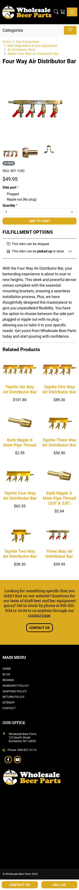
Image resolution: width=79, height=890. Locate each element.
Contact (9, 708)
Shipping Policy (15, 691)
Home (7, 668)
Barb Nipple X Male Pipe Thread (19, 442)
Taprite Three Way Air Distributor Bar (59, 442)
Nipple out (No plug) (20, 199)
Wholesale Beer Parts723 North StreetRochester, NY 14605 (22, 737)
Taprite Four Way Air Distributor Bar (20, 496)
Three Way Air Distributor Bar (59, 554)
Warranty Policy (16, 685)
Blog (6, 674)
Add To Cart (39, 221)
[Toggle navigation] (72, 12)
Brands (8, 680)
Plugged (11, 194)
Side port (11, 187)
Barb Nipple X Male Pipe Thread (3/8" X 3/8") (59, 498)
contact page (39, 615)
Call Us (59, 885)
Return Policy (13, 696)
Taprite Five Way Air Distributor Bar (59, 389)
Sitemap (9, 702)
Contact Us (39, 628)
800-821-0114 (27, 750)
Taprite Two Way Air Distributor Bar (20, 554)
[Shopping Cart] (62, 12)
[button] (56, 12)
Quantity (10, 205)
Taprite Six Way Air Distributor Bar (20, 389)
